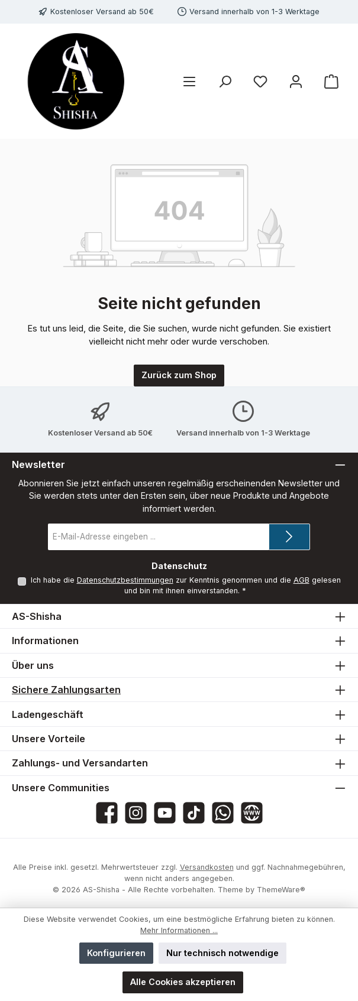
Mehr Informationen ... (179, 930)
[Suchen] (225, 81)
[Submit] (289, 537)
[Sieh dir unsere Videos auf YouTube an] (164, 813)
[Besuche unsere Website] (251, 813)
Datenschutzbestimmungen (124, 580)
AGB (301, 580)
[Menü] (189, 81)
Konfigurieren (116, 953)
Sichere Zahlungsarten (66, 690)
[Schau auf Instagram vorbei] (135, 813)
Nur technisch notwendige (222, 953)
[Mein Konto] (296, 81)
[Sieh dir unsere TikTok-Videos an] (193, 813)
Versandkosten (207, 867)
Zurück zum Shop (179, 375)
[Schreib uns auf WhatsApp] (222, 813)
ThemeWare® (281, 889)
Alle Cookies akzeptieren (183, 982)
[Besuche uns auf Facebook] (106, 813)
